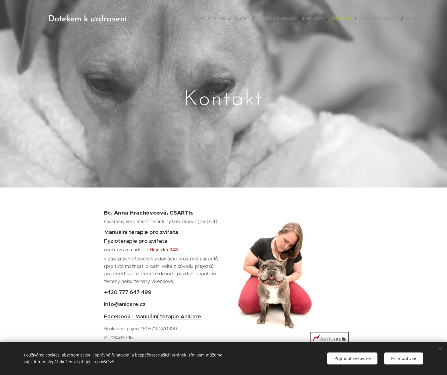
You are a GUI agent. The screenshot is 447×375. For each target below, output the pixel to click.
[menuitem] (204, 18)
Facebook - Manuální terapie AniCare (152, 316)
